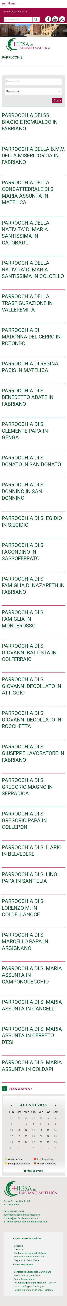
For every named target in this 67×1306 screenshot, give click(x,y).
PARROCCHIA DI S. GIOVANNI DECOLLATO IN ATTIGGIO (31, 686)
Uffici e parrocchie (45, 1163)
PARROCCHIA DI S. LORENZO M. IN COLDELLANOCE (23, 907)
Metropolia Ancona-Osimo (27, 1275)
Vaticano (18, 1245)
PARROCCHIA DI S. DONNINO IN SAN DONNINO (23, 491)
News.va (18, 1249)
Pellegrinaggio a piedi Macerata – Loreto (35, 1282)
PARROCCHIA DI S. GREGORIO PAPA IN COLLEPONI (24, 820)
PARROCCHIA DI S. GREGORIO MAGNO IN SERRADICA (27, 787)
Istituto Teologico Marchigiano (29, 1286)
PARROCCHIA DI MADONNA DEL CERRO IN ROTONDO (31, 336)
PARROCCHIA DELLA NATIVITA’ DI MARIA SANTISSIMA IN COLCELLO (33, 269)
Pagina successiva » (20, 1088)
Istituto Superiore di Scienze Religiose (33, 1290)
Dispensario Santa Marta (26, 1260)
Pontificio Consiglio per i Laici (29, 1256)
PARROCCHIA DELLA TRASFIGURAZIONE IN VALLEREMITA (27, 303)
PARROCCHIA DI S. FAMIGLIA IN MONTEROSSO (23, 619)
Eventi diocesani (44, 1159)
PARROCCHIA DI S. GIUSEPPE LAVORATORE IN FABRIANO (33, 753)
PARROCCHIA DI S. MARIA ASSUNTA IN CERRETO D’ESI (32, 1035)
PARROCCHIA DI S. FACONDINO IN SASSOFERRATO (23, 551)
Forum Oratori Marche (25, 1279)
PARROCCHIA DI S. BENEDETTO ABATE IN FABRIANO (27, 397)
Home (11, 3)
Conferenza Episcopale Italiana (30, 1253)
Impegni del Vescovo (17, 1163)
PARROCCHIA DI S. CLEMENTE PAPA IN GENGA (25, 430)
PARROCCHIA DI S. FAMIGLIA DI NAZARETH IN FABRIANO (33, 585)
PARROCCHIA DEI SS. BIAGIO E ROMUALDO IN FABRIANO (30, 122)
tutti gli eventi (35, 1170)
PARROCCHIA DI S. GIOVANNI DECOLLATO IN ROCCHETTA (31, 719)
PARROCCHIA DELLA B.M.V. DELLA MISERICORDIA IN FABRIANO (33, 155)
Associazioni (13, 1159)
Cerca (57, 100)
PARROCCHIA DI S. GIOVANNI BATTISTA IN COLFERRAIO (29, 652)
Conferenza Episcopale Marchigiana (32, 1272)
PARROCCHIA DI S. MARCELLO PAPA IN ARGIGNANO (25, 941)
